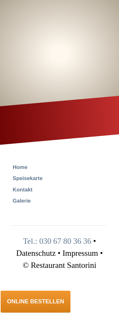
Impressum (80, 253)
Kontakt (22, 190)
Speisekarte (28, 178)
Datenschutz (36, 253)
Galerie (22, 201)
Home (20, 167)
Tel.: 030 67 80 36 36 (57, 241)
